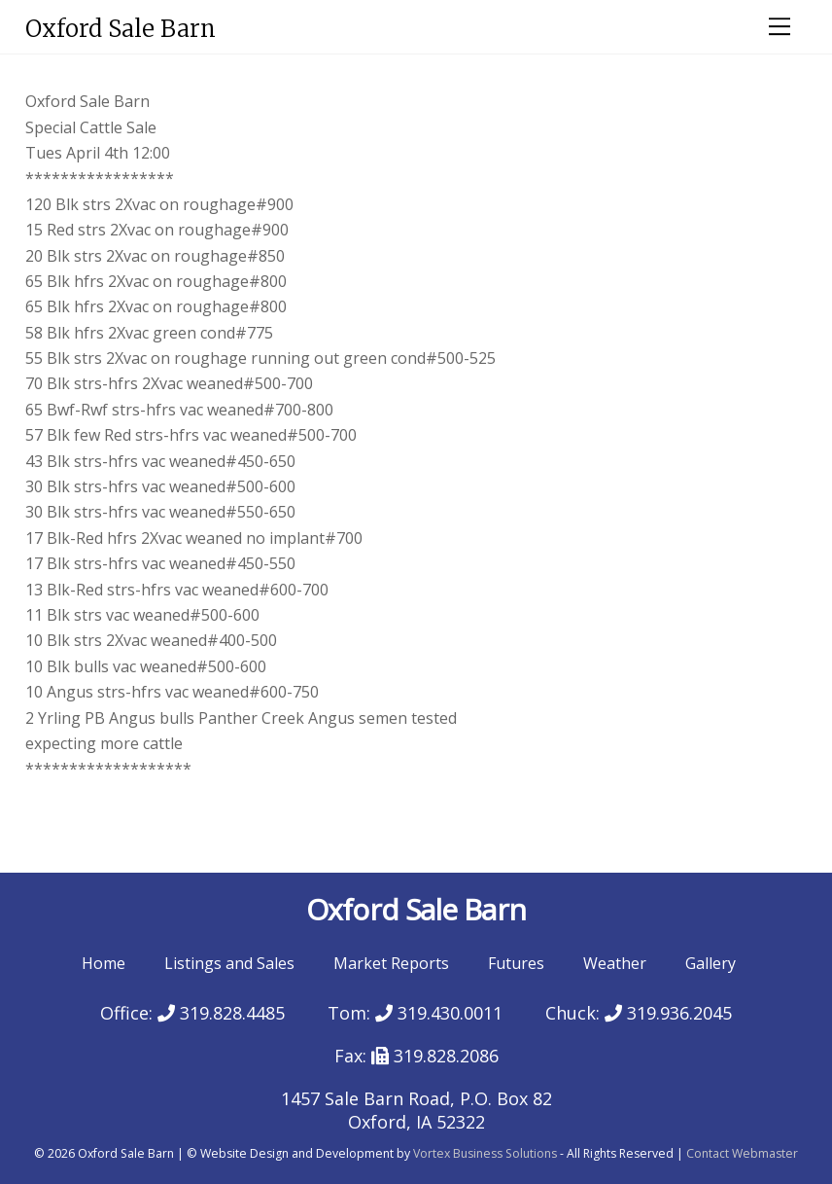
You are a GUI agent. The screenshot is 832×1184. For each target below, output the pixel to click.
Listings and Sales (229, 963)
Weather (614, 963)
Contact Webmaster (742, 1153)
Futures (516, 963)
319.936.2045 (668, 1012)
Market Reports (391, 963)
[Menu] (779, 26)
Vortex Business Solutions (485, 1153)
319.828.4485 (221, 1012)
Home (103, 963)
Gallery (710, 963)
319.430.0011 (439, 1012)
